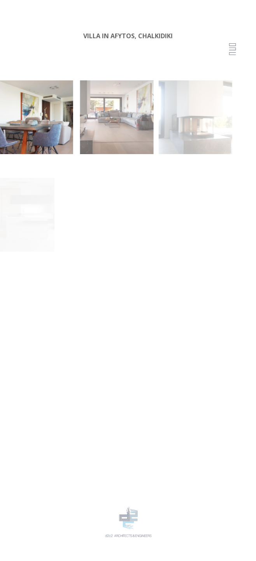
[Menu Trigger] (232, 49)
